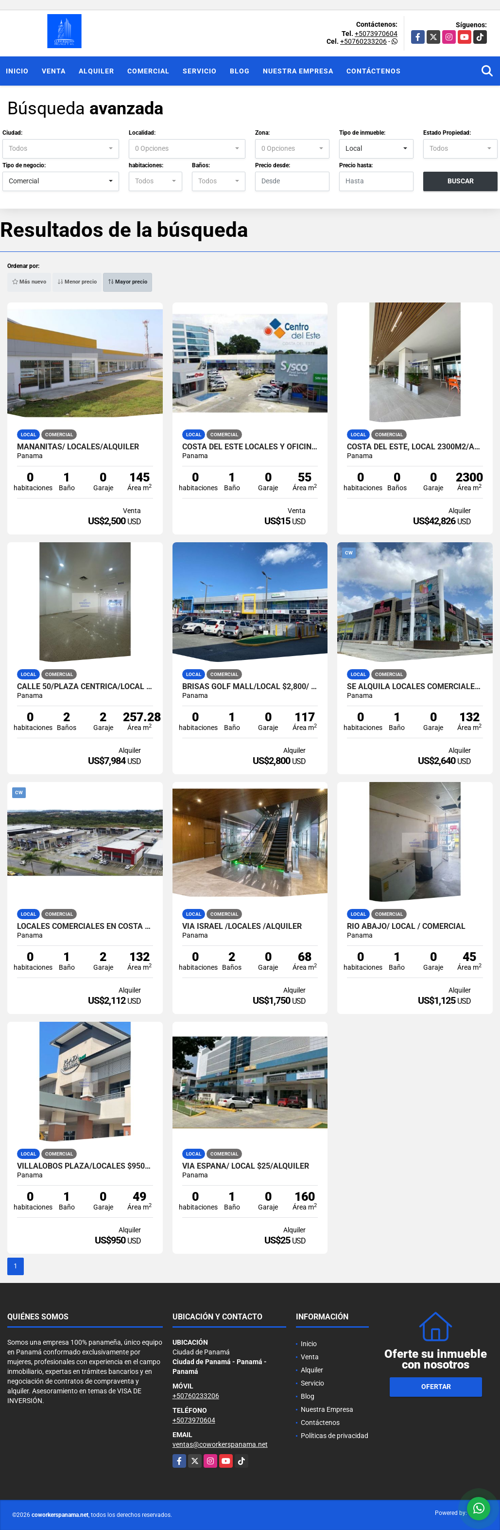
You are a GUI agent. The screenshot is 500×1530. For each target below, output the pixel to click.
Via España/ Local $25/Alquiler (245, 1166)
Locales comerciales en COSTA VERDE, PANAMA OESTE (85, 926)
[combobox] (60, 149)
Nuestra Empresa (298, 71)
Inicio (17, 71)
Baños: (201, 165)
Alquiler (96, 71)
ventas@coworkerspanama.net (220, 1444)
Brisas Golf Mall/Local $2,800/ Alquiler (250, 687)
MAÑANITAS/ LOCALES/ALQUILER (78, 447)
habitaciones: (146, 165)
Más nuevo (29, 282)
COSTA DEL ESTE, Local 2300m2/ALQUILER (415, 447)
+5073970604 (376, 33)
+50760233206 (363, 41)
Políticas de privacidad (334, 1436)
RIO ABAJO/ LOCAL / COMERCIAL (406, 926)
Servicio (200, 71)
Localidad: (142, 132)
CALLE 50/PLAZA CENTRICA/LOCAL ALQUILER (85, 687)
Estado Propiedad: (447, 132)
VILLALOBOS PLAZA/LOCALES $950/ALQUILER (85, 1166)
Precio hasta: (356, 165)
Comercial (148, 71)
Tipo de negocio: (24, 165)
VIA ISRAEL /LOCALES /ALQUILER (242, 926)
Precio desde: (272, 165)
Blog (240, 71)
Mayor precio (127, 282)
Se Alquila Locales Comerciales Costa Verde (415, 687)
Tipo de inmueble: (362, 132)
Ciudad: (12, 132)
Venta (54, 71)
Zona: (262, 132)
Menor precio (77, 282)
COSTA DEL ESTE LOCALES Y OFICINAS (250, 447)
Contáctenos (373, 71)
